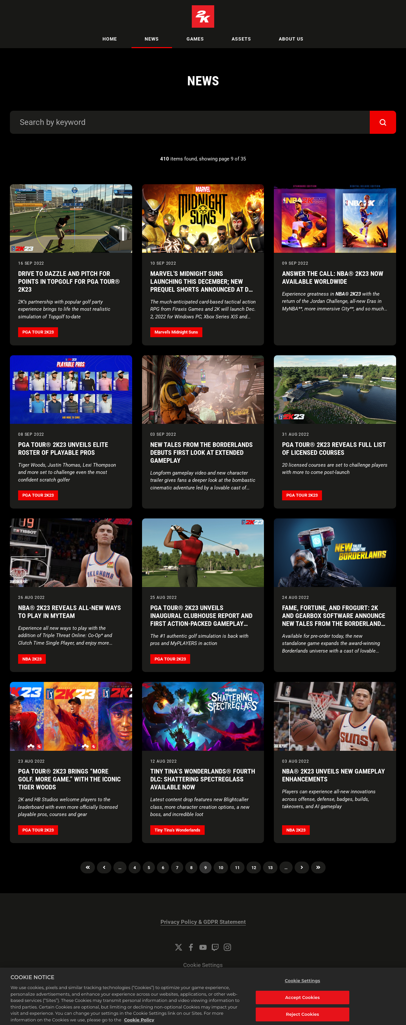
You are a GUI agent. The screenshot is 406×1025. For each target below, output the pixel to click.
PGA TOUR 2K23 (38, 332)
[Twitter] (178, 947)
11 (237, 867)
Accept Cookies (302, 1005)
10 (220, 867)
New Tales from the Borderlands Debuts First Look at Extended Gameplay (201, 452)
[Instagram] (227, 947)
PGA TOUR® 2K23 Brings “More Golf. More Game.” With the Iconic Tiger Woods (69, 779)
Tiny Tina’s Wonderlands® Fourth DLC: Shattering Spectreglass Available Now (202, 779)
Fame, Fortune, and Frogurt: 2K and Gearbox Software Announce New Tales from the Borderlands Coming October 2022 (333, 619)
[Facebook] (190, 947)
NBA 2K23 (32, 659)
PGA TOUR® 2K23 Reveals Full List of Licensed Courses (334, 448)
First (87, 867)
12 (253, 867)
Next (302, 867)
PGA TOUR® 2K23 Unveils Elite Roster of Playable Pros (63, 448)
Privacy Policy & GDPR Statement (203, 922)
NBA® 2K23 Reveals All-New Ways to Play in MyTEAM (69, 612)
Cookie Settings (203, 965)
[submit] (383, 122)
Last (318, 867)
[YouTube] (203, 947)
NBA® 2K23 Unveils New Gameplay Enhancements (333, 775)
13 (270, 867)
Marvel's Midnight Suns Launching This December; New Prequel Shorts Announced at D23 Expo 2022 (202, 285)
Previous (104, 867)
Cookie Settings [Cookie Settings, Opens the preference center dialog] (302, 989)
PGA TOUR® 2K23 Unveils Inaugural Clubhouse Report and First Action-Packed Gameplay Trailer (201, 619)
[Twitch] (215, 947)
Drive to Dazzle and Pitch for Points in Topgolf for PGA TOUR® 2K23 (69, 281)
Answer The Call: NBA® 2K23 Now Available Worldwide (332, 277)
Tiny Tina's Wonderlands (177, 830)
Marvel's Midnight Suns (176, 332)
